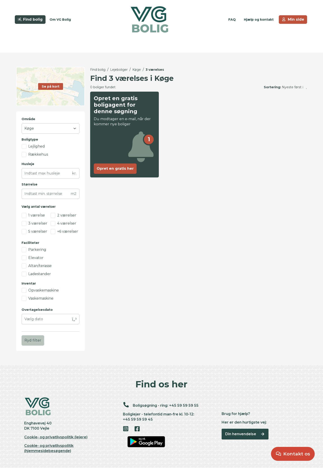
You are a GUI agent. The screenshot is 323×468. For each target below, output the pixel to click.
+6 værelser (67, 231)
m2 (73, 194)
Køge (136, 70)
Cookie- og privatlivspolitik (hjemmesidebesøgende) (49, 448)
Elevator (36, 258)
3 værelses (155, 70)
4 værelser (66, 223)
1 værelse (36, 215)
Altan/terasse (40, 266)
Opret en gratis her (115, 168)
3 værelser (37, 223)
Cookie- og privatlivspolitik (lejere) (55, 437)
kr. (74, 173)
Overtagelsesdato (37, 310)
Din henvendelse (245, 434)
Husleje (28, 164)
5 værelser (37, 231)
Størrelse (29, 184)
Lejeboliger (119, 70)
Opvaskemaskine (43, 290)
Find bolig (97, 70)
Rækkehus (38, 154)
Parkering (37, 249)
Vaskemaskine (40, 298)
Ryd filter (32, 340)
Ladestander (39, 274)
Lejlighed (36, 146)
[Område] (50, 128)
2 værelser (66, 215)
